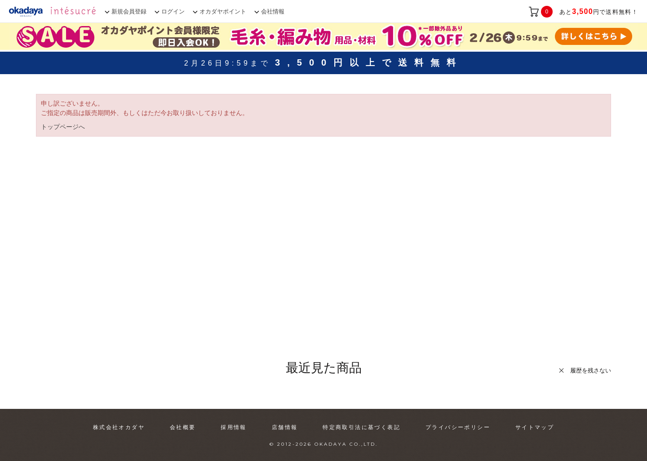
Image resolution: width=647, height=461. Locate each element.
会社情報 (272, 11)
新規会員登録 (128, 11)
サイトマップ (534, 427)
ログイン (173, 11)
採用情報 (234, 427)
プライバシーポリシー (457, 427)
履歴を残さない (590, 370)
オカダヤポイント (222, 11)
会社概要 (183, 427)
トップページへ (63, 126)
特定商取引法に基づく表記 (361, 427)
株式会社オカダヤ (119, 427)
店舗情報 (285, 427)
